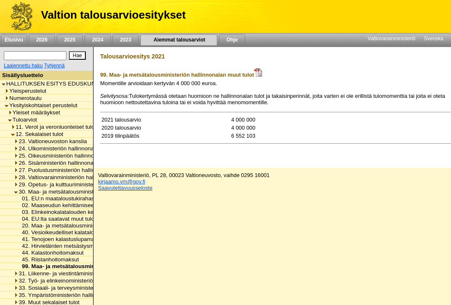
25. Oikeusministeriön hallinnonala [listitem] (59, 155)
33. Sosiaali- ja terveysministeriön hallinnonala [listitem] (74, 288)
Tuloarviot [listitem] (22, 119)
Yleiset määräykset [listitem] (34, 112)
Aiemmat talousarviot (179, 40)
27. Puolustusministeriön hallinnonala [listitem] (63, 170)
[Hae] (77, 55)
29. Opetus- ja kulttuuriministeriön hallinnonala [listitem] (74, 184)
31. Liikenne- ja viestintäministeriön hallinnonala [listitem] (76, 273)
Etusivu (14, 40)
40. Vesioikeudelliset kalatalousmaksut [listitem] (67, 232)
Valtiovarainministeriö (391, 39)
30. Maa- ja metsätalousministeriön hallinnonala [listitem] (76, 192)
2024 (97, 40)
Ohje (232, 40)
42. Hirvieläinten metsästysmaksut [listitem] (62, 246)
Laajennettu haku (23, 66)
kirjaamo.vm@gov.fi (121, 181)
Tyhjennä (54, 66)
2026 (41, 40)
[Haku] (35, 55)
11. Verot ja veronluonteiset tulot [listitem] (53, 127)
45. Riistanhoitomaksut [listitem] (48, 259)
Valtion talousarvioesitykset (113, 14)
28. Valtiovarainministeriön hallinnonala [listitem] (65, 177)
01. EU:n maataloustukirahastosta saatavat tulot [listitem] (79, 198)
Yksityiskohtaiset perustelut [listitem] (41, 105)
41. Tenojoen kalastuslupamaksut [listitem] (61, 239)
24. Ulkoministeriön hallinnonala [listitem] (56, 148)
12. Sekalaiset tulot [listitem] (37, 134)
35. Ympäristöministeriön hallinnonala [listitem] (63, 295)
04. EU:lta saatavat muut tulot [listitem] (56, 219)
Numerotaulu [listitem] (23, 98)
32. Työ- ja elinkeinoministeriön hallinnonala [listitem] (71, 280)
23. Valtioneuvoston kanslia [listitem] (50, 141)
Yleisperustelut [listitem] (25, 91)
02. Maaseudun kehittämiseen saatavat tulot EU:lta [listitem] (83, 205)
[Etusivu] (18, 16)
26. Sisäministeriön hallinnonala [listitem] (56, 163)
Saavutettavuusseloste (125, 188)
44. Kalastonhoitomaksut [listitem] (50, 253)
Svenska (433, 39)
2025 (69, 40)
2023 (125, 40)
